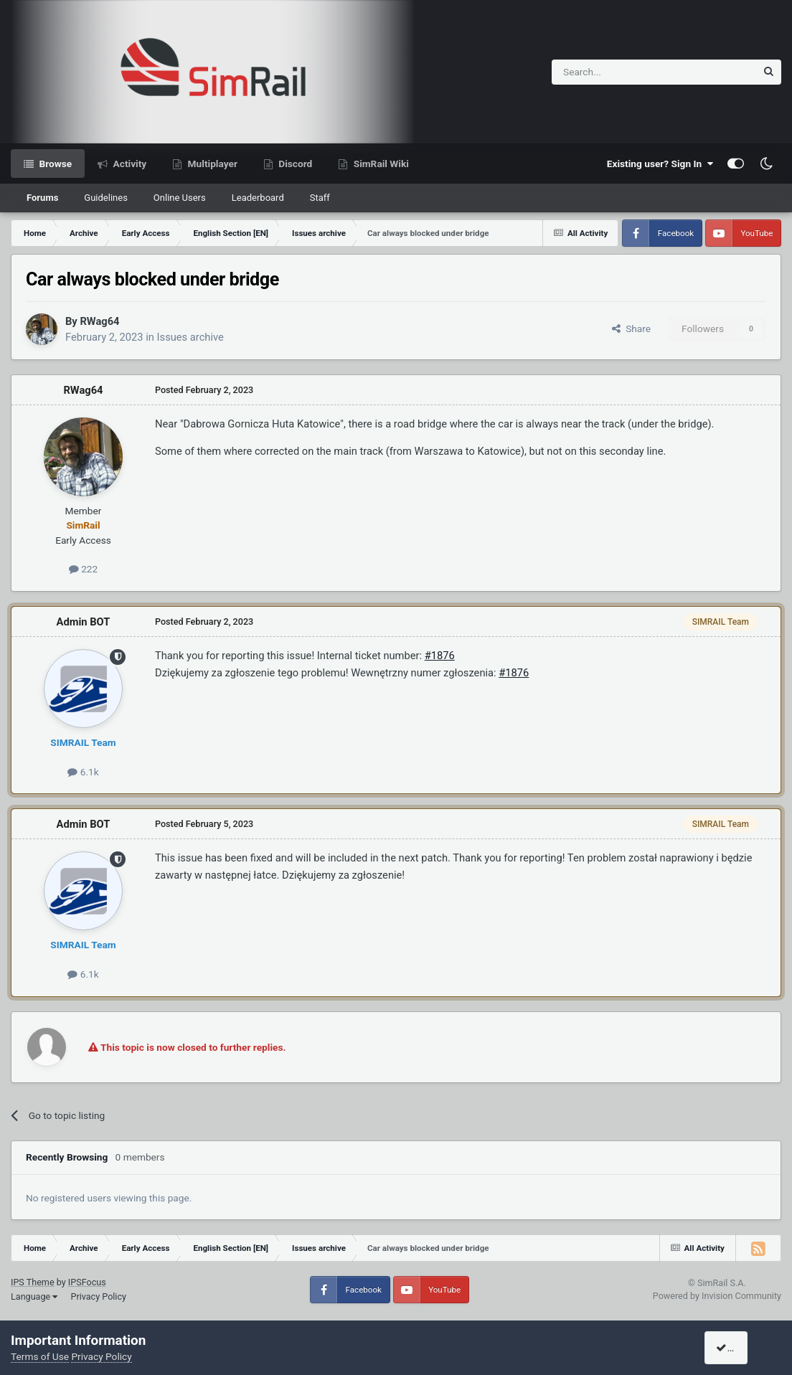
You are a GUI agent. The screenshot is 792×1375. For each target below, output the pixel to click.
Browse (54, 163)
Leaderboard (258, 197)
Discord (294, 163)
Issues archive (190, 337)
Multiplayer (211, 163)
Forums (42, 197)
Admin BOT (83, 621)
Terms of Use (40, 1356)
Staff (320, 197)
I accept (739, 1347)
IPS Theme (33, 1282)
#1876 (440, 655)
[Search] (619, 72)
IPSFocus (87, 1282)
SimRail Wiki (380, 163)
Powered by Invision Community (717, 1295)
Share (631, 328)
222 (83, 569)
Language (34, 1296)
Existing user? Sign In (660, 163)
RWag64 (99, 321)
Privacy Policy (98, 1296)
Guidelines (106, 197)
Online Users (180, 197)
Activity (128, 163)
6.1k (82, 772)
